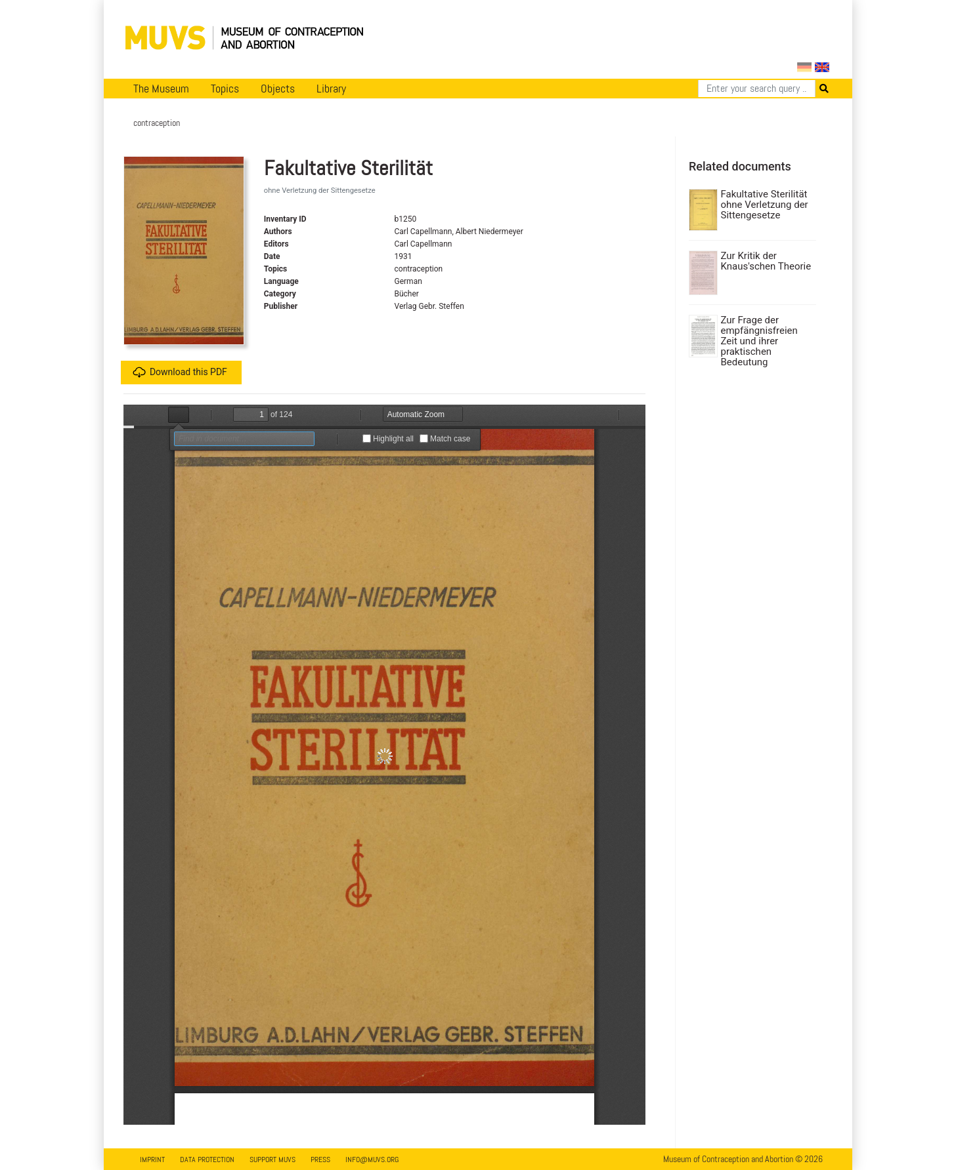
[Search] (756, 88)
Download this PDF (180, 372)
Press (320, 1159)
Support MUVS (272, 1159)
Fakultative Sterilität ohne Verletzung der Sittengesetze (764, 204)
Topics (225, 88)
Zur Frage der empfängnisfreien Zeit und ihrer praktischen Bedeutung (759, 341)
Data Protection (207, 1159)
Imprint (152, 1159)
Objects (278, 88)
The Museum (161, 88)
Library (331, 88)
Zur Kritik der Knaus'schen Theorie (766, 261)
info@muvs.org (372, 1159)
